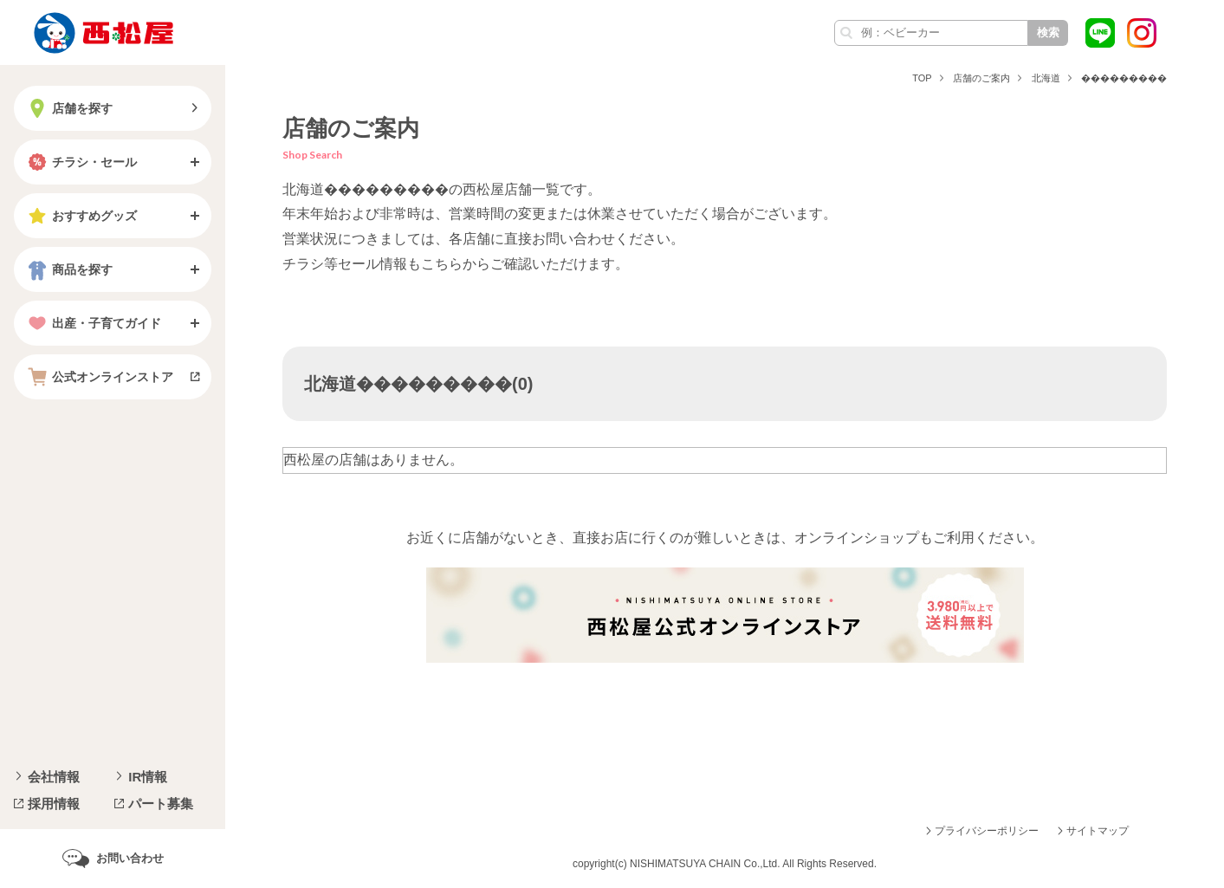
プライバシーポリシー (987, 831)
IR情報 (147, 776)
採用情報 (54, 803)
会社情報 (54, 776)
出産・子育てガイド (92, 323)
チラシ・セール (80, 162)
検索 (1048, 32)
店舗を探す (68, 108)
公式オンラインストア (98, 377)
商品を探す (68, 269)
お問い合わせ (130, 858)
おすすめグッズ (80, 216)
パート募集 (160, 803)
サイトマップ (1097, 831)
